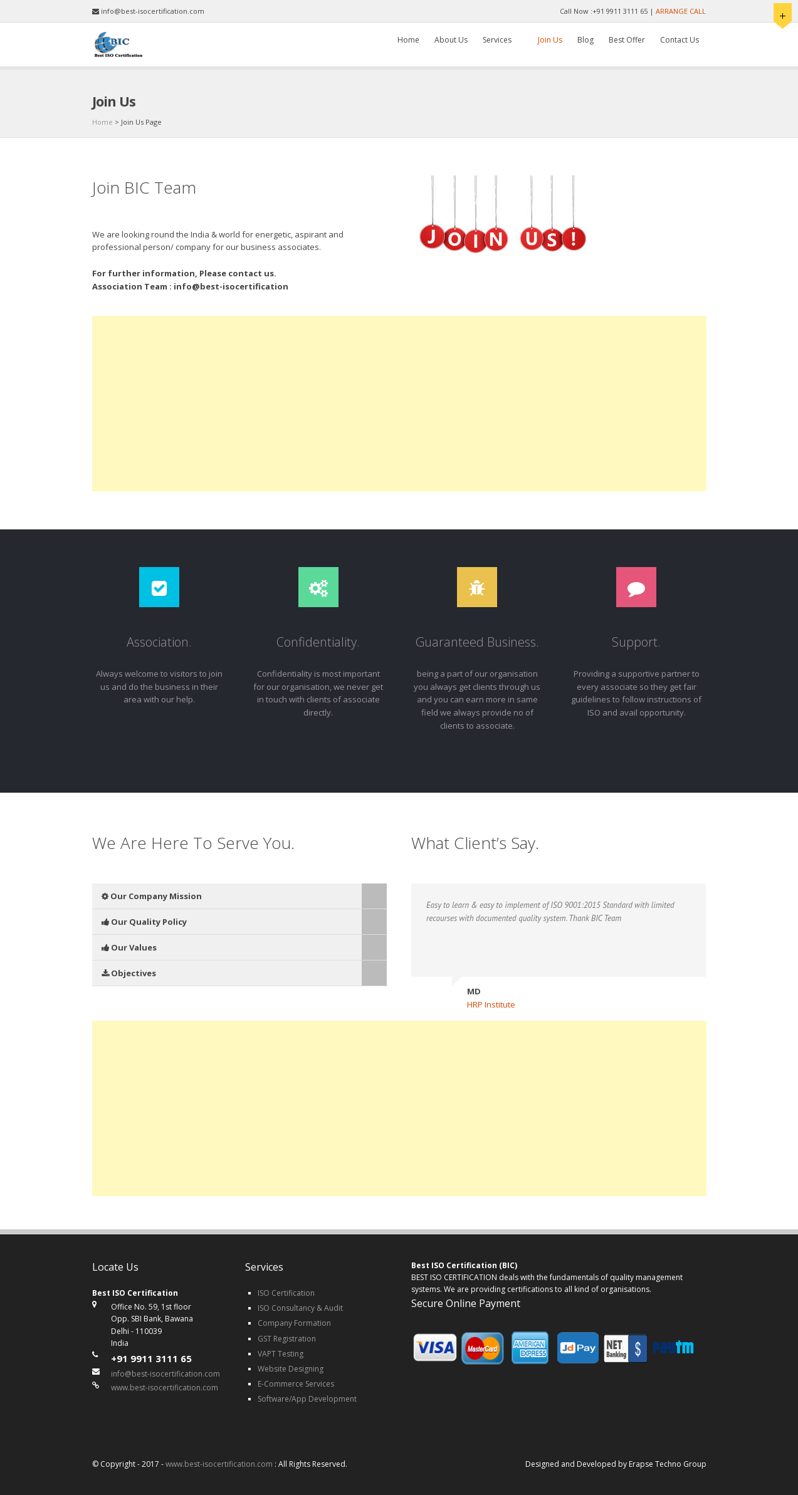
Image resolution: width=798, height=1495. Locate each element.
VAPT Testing (280, 1353)
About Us (451, 39)
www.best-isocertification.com (164, 1387)
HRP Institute (491, 1004)
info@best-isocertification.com (165, 1373)
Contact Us (679, 39)
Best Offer (627, 39)
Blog (585, 39)
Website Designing (290, 1368)
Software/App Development (307, 1398)
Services (497, 39)
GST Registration (287, 1338)
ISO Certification (286, 1293)
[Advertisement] (399, 403)
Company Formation (294, 1323)
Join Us (550, 39)
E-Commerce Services (296, 1383)
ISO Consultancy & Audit (300, 1308)
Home (408, 39)
